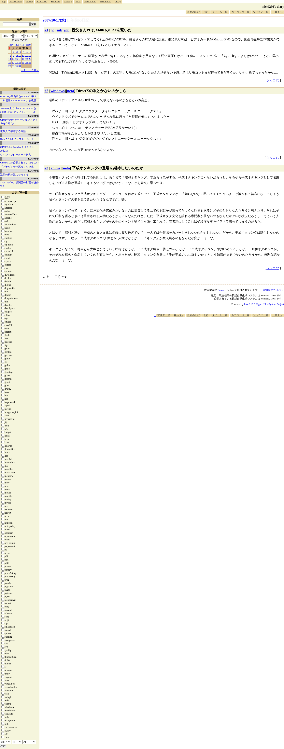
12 (26, 55)
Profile (29, 1)
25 (23, 62)
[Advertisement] (212, 329)
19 (26, 58)
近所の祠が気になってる (14, 174)
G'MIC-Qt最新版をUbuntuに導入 (18, 96)
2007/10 (20, 44)
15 (13, 58)
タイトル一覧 (219, 11)
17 (20, 58)
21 (9, 62)
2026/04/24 (33, 158)
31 (20, 65)
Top (4, 1)
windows (57, 91)
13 (30, 55)
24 (20, 62)
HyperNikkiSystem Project (270, 304)
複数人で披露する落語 (13, 131)
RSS (206, 11)
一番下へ (277, 11)
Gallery (68, 1)
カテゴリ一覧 (19, 192)
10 (20, 55)
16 (16, 58)
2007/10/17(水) (54, 20)
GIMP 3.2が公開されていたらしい (19, 162)
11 (23, 55)
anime (55, 168)
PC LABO (41, 1)
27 (30, 62)
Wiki (78, 1)
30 (16, 65)
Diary (118, 1)
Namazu (222, 289)
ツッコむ (272, 80)
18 (23, 58)
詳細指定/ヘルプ (272, 289)
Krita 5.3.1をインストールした (17, 139)
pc (52, 30)
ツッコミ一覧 (260, 11)
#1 (46, 30)
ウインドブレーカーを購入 (15, 154)
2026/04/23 (33, 170)
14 (9, 58)
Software (55, 1)
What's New (15, 1)
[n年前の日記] (78, 20)
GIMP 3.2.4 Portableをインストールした (18, 149)
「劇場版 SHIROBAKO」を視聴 (18, 100)
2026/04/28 (33, 115)
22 (13, 62)
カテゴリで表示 (30, 70)
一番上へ (277, 315)
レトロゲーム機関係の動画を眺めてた (19, 184)
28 (9, 65)
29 (13, 65)
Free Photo (105, 1)
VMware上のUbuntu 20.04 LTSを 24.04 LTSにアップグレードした (18, 110)
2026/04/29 (33, 104)
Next (28, 44)
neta (70, 91)
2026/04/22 (33, 178)
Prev (11, 44)
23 (16, 62)
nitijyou (63, 30)
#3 (46, 168)
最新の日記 (193, 11)
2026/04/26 (33, 135)
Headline (178, 315)
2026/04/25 (33, 143)
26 (26, 62)
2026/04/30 (33, 92)
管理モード (163, 315)
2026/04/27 (33, 127)
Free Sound (90, 1)
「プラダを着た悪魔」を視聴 (17, 166)
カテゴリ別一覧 (240, 11)
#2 (46, 91)
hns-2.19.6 (249, 304)
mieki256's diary (273, 6)
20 (30, 58)
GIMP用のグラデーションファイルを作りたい (18, 121)
